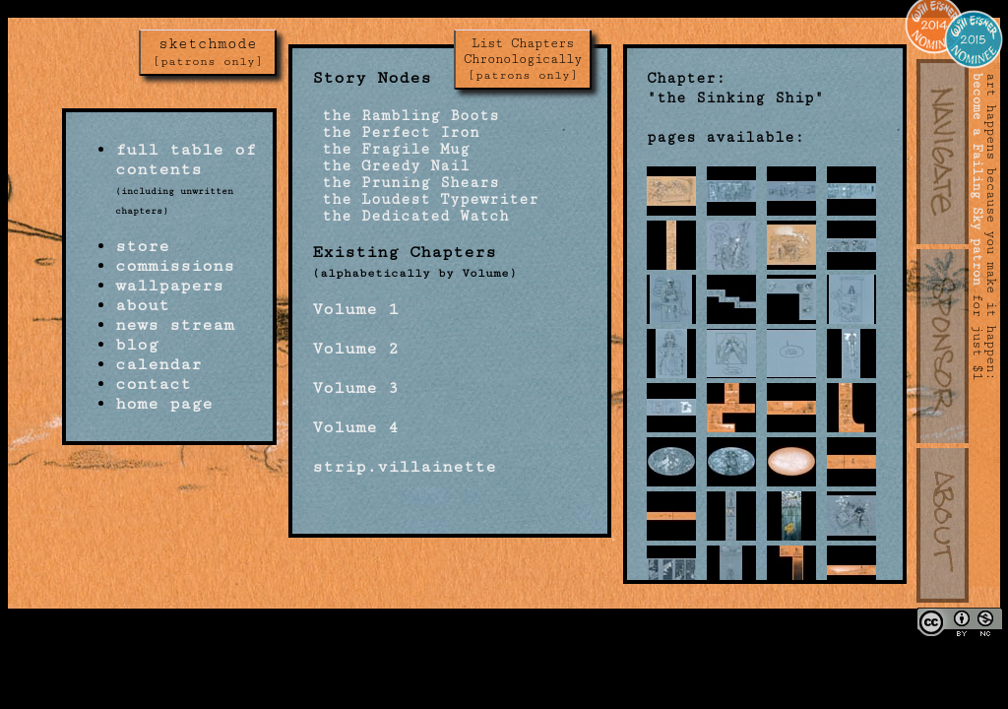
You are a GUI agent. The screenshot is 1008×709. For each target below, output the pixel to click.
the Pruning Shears (405, 182)
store (142, 246)
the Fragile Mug (391, 149)
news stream (174, 325)
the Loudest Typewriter (425, 199)
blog (136, 344)
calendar (158, 364)
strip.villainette (404, 467)
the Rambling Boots (405, 115)
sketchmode (208, 52)
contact (153, 384)
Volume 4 (355, 427)
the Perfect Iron (395, 132)
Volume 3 (355, 388)
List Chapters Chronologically (523, 59)
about (142, 305)
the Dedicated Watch (410, 216)
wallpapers (169, 285)
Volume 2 (355, 348)
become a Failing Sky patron (977, 179)
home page (164, 404)
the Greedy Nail (391, 166)
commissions (174, 266)
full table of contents (185, 159)
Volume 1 (355, 309)
